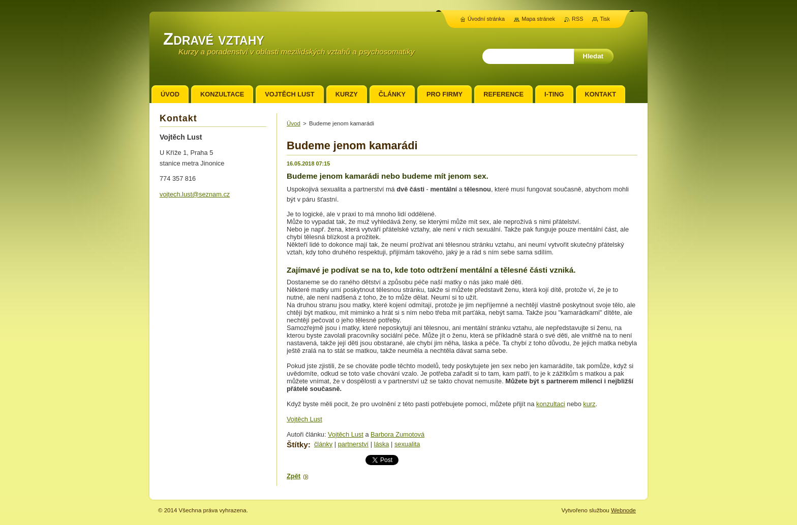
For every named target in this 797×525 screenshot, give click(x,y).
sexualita (407, 444)
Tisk (605, 19)
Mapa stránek (538, 19)
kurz (589, 404)
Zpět (293, 476)
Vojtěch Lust (304, 419)
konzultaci (550, 404)
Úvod (293, 123)
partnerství (353, 444)
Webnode (623, 510)
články (323, 444)
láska (381, 444)
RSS (577, 19)
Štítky (297, 444)
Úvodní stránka (486, 19)
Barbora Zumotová (397, 434)
